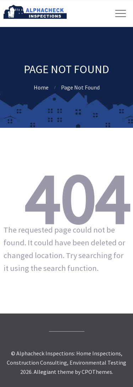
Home (41, 87)
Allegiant (45, 371)
